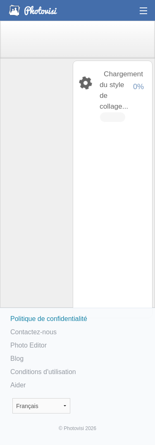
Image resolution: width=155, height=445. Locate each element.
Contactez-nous (33, 332)
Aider (18, 385)
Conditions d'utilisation (43, 371)
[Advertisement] (36, 189)
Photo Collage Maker (32, 10)
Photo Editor (28, 345)
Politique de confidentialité (48, 318)
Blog (17, 358)
